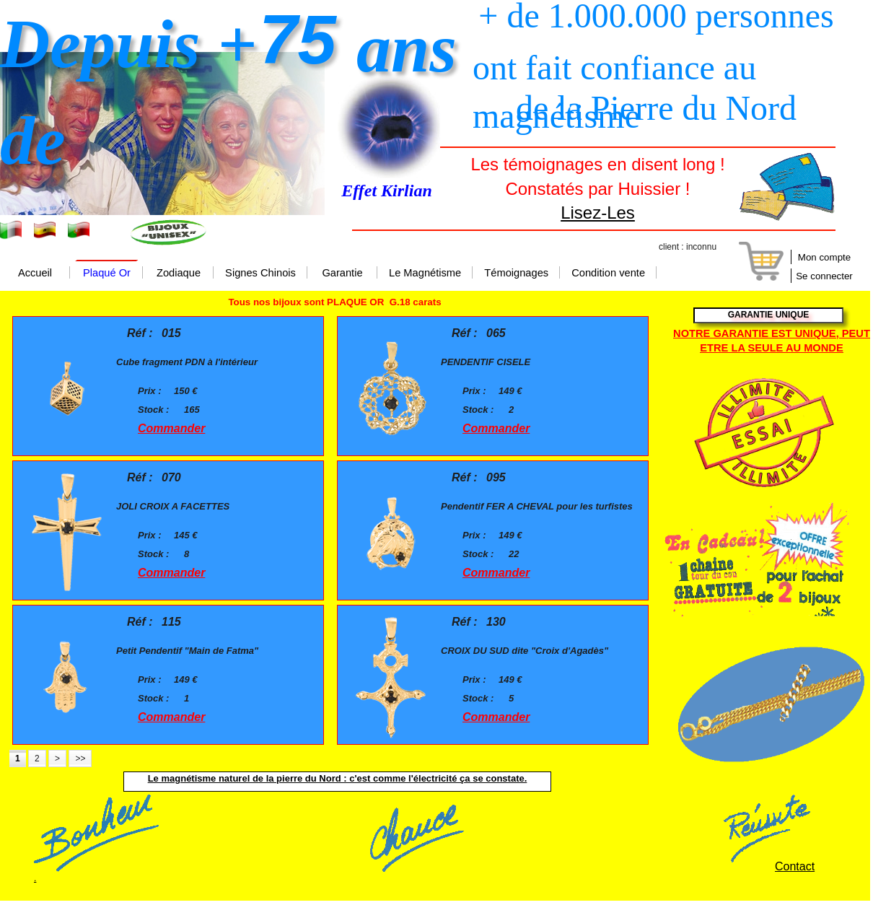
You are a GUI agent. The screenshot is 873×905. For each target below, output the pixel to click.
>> (80, 758)
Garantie (342, 273)
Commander (171, 428)
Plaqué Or (107, 273)
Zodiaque (179, 273)
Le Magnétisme (425, 273)
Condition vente (608, 273)
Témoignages (516, 273)
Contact (795, 866)
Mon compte (824, 257)
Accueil (35, 273)
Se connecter (824, 276)
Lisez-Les (598, 212)
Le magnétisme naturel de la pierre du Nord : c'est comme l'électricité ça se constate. (337, 778)
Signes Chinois (260, 273)
